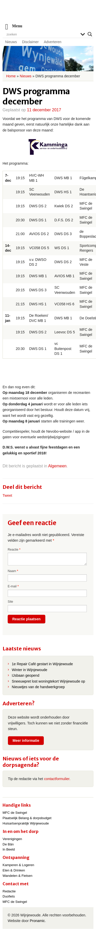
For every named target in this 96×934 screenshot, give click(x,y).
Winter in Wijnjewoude (29, 670)
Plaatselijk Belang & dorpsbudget (27, 818)
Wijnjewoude (48, 14)
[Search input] (42, 34)
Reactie (14, 549)
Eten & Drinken (14, 870)
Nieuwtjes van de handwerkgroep (38, 687)
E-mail (13, 586)
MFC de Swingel (15, 813)
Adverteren (52, 42)
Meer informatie (26, 740)
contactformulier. (57, 779)
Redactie (9, 891)
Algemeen (57, 466)
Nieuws (11, 42)
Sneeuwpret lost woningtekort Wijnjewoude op (48, 681)
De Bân (8, 844)
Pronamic (37, 921)
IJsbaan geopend (25, 675)
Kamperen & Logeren (18, 865)
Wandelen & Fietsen (18, 876)
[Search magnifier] (89, 34)
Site (10, 601)
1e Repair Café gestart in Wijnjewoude (42, 664)
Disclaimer (30, 42)
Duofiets (9, 896)
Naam (13, 571)
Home (11, 76)
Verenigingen (12, 839)
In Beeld (9, 849)
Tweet (7, 495)
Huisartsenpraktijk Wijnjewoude (26, 823)
